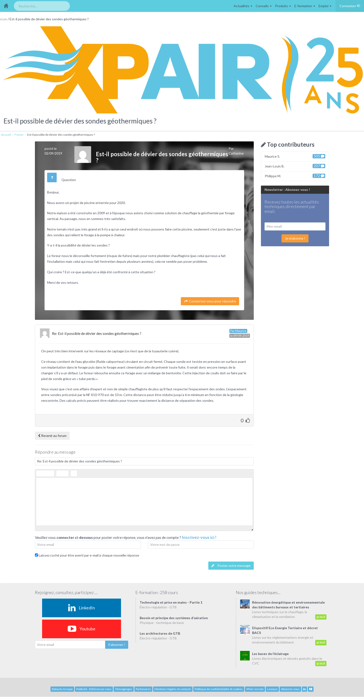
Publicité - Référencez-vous (93, 689)
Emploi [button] (325, 6)
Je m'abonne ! (295, 238)
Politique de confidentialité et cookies (219, 689)
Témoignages (123, 689)
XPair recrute (255, 689)
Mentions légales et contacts (172, 689)
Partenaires (143, 689)
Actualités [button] (243, 6)
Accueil (6, 134)
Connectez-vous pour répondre (210, 301)
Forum (19, 134)
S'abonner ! (116, 645)
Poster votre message (231, 565)
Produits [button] (283, 6)
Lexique (272, 689)
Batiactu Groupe (62, 689)
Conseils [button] (264, 6)
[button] (39, 473)
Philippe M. (295, 175)
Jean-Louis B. (295, 166)
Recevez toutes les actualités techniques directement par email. (292, 207)
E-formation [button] (304, 6)
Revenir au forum (52, 436)
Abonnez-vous (290, 689)
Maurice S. (295, 156)
